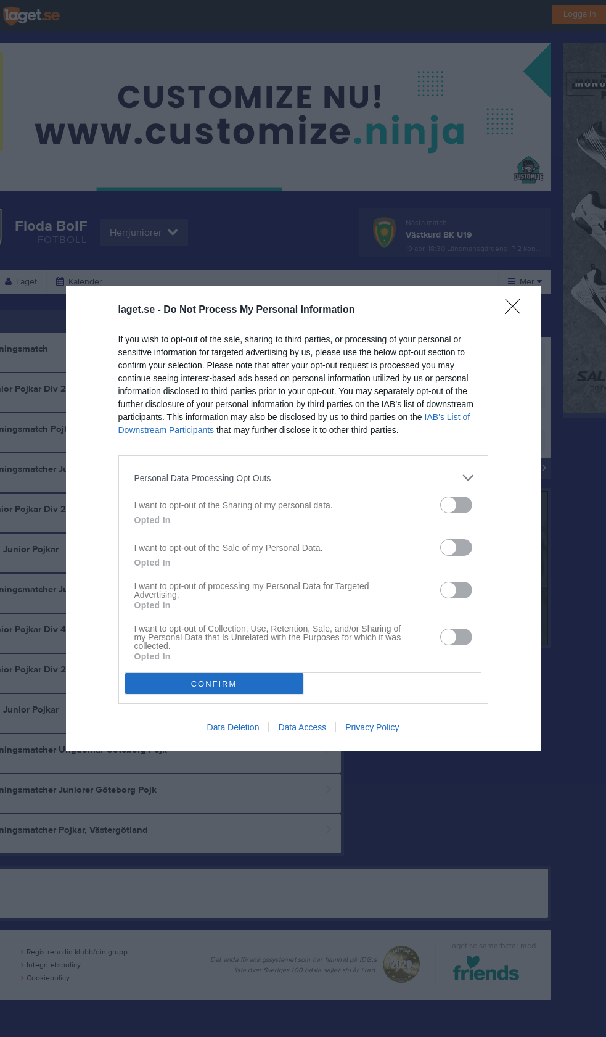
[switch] (456, 505)
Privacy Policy (372, 727)
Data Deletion (233, 727)
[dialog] (303, 518)
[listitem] (303, 477)
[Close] (516, 310)
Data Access (302, 727)
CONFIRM (214, 683)
